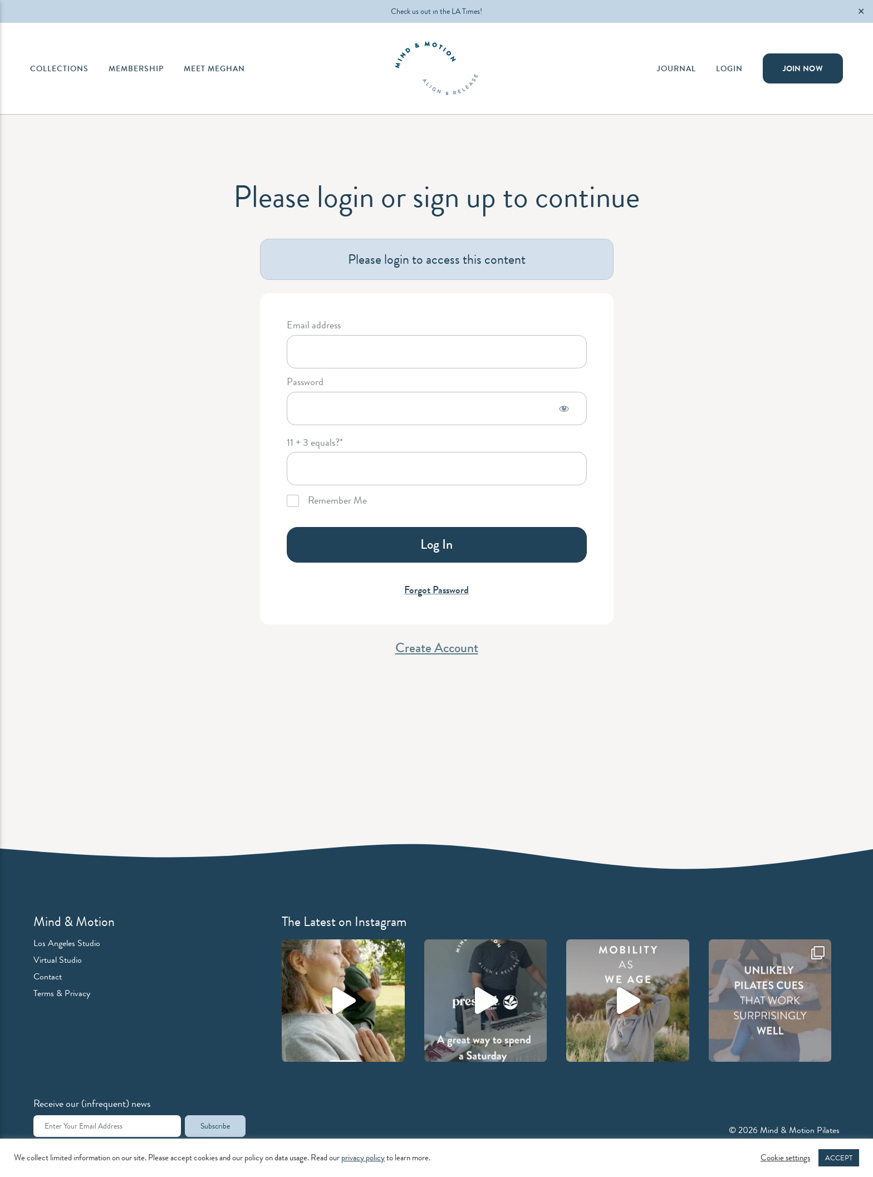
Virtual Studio (57, 959)
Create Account (436, 647)
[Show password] (564, 408)
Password (305, 382)
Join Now (803, 68)
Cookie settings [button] (785, 1158)
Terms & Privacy (61, 993)
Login (729, 68)
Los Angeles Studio (66, 943)
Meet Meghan (214, 68)
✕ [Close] (861, 11)
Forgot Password (436, 590)
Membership (136, 68)
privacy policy (363, 1158)
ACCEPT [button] (838, 1158)
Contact (47, 976)
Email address (314, 325)
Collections (59, 68)
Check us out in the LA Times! (436, 11)
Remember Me (327, 501)
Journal (676, 68)
